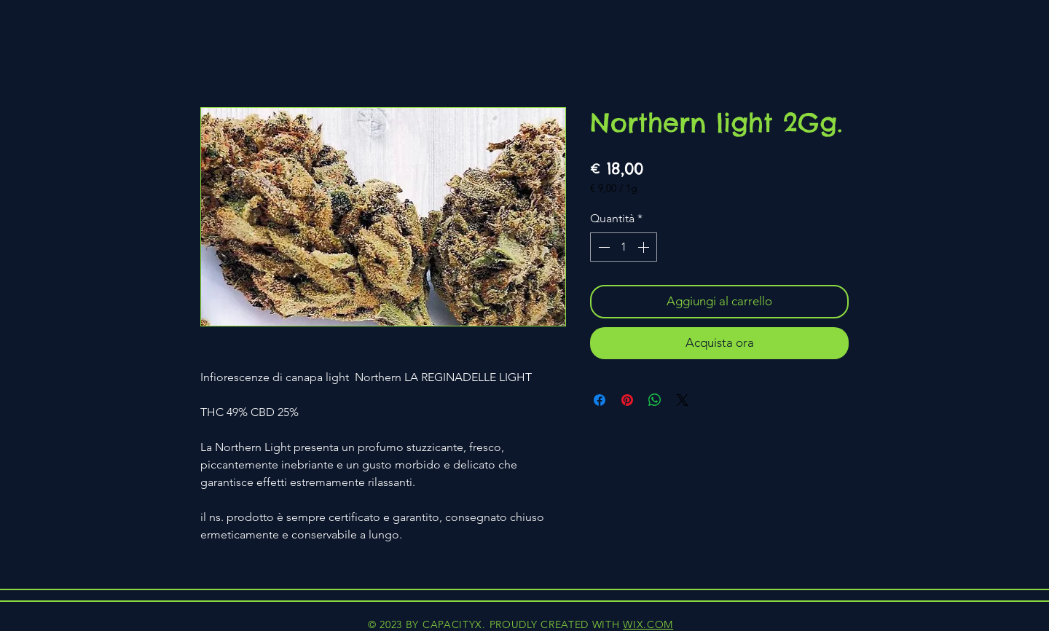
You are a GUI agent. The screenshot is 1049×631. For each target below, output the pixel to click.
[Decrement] (602, 247)
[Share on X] (682, 400)
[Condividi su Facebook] (599, 400)
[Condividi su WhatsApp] (655, 400)
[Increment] (644, 247)
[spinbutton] (623, 247)
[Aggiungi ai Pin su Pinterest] (627, 400)
